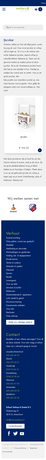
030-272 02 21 (12, 362)
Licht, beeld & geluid (15, 298)
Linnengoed (11, 281)
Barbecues (10, 291)
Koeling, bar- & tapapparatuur (18, 256)
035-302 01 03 (12, 384)
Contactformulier (15, 426)
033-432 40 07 (12, 355)
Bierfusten (10, 312)
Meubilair (10, 245)
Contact (13, 335)
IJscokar (23, 137)
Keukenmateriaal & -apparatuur (19, 295)
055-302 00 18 (12, 398)
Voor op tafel (11, 284)
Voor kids (10, 309)
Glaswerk (10, 270)
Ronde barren (12, 259)
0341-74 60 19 (12, 370)
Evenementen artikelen (15, 305)
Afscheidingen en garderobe (18, 252)
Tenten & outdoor (13, 263)
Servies (9, 273)
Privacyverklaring (20, 448)
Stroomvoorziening (13, 302)
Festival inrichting (13, 238)
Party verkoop (12, 316)
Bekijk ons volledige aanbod (20, 322)
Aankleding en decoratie (16, 249)
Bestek (9, 277)
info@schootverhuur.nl (15, 420)
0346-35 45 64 (12, 377)
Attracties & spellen (14, 266)
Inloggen (43, 3)
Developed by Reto (37, 445)
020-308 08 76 (12, 391)
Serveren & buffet (13, 288)
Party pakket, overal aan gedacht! (20, 241)
